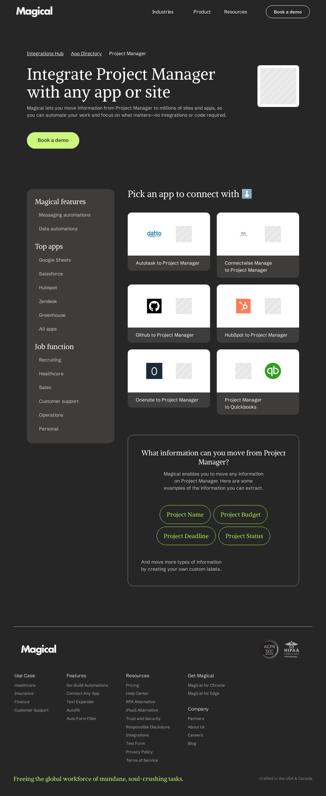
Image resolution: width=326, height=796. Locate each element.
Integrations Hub (45, 53)
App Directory (86, 53)
